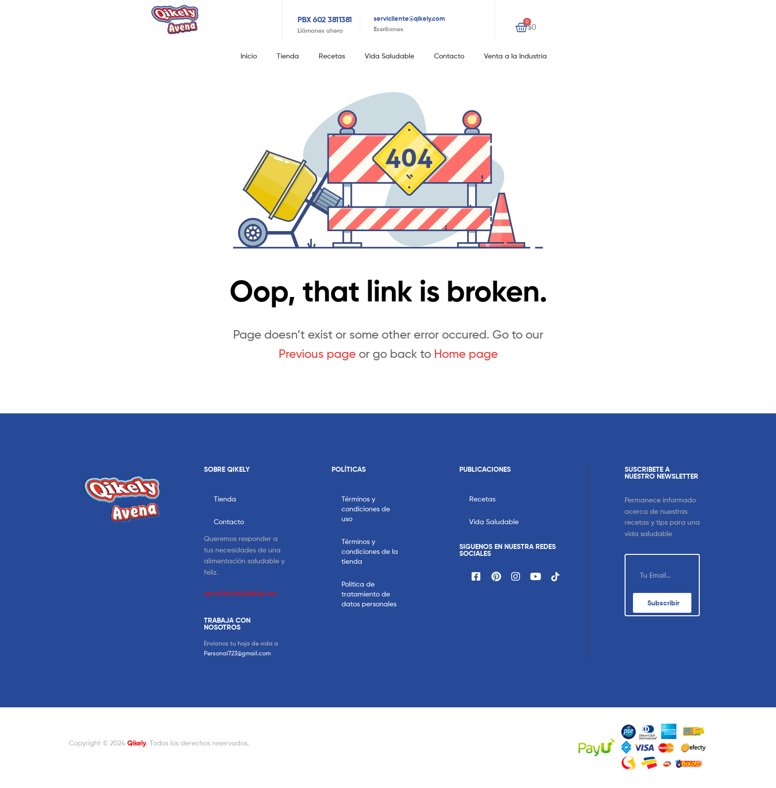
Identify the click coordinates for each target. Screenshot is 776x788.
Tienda (288, 55)
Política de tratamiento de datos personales (368, 594)
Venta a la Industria (515, 55)
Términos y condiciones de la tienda (369, 551)
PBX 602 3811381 (324, 19)
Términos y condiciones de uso (365, 508)
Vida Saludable (389, 55)
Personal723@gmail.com (237, 653)
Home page (466, 353)
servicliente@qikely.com (409, 18)
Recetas (332, 55)
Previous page (317, 353)
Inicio (249, 55)
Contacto (449, 55)
